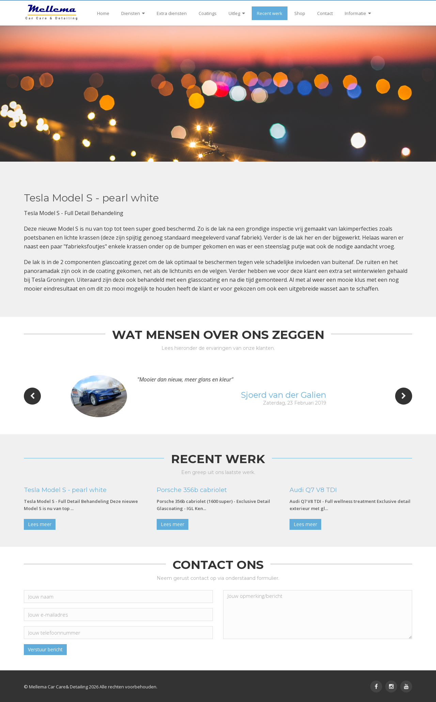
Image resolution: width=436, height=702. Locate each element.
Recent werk (269, 13)
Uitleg (237, 13)
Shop (299, 13)
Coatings (208, 13)
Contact (325, 13)
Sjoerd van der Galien (303, 395)
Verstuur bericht (45, 649)
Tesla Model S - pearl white (65, 490)
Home (103, 13)
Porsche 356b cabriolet (192, 490)
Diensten (133, 13)
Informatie (358, 13)
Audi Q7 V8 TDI (313, 490)
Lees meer (39, 524)
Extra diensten (172, 13)
